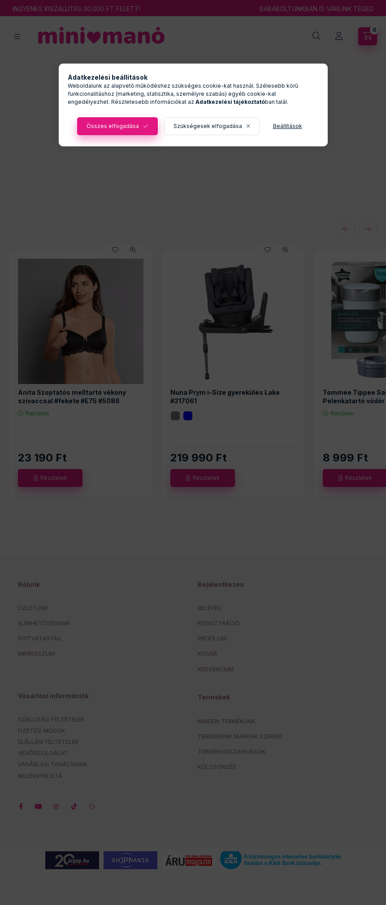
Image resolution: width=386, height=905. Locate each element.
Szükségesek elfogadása (207, 126)
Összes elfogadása (113, 126)
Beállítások (287, 126)
